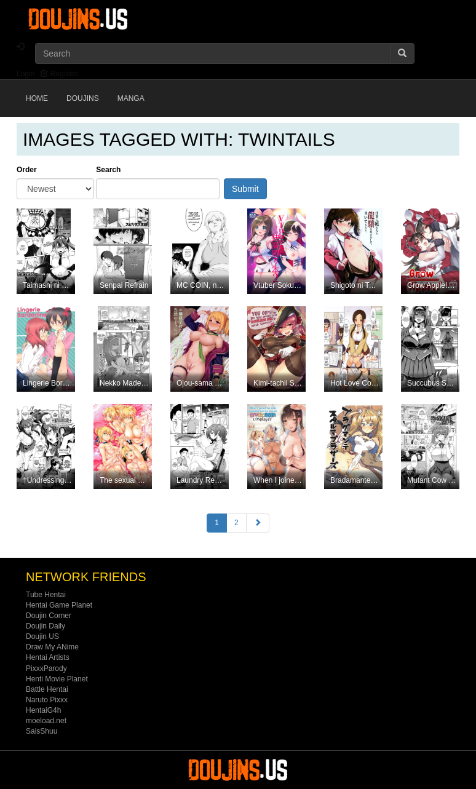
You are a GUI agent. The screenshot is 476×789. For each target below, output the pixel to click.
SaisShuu (41, 731)
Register (59, 73)
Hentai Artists (47, 657)
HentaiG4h (43, 710)
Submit (245, 189)
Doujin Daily (45, 626)
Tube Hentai (46, 594)
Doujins (82, 98)
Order (27, 169)
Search (108, 169)
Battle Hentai (47, 689)
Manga (131, 98)
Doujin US (42, 636)
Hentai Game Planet (59, 605)
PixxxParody (46, 668)
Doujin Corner (48, 615)
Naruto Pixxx (47, 700)
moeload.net (46, 720)
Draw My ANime (52, 647)
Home (37, 98)
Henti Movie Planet (57, 679)
